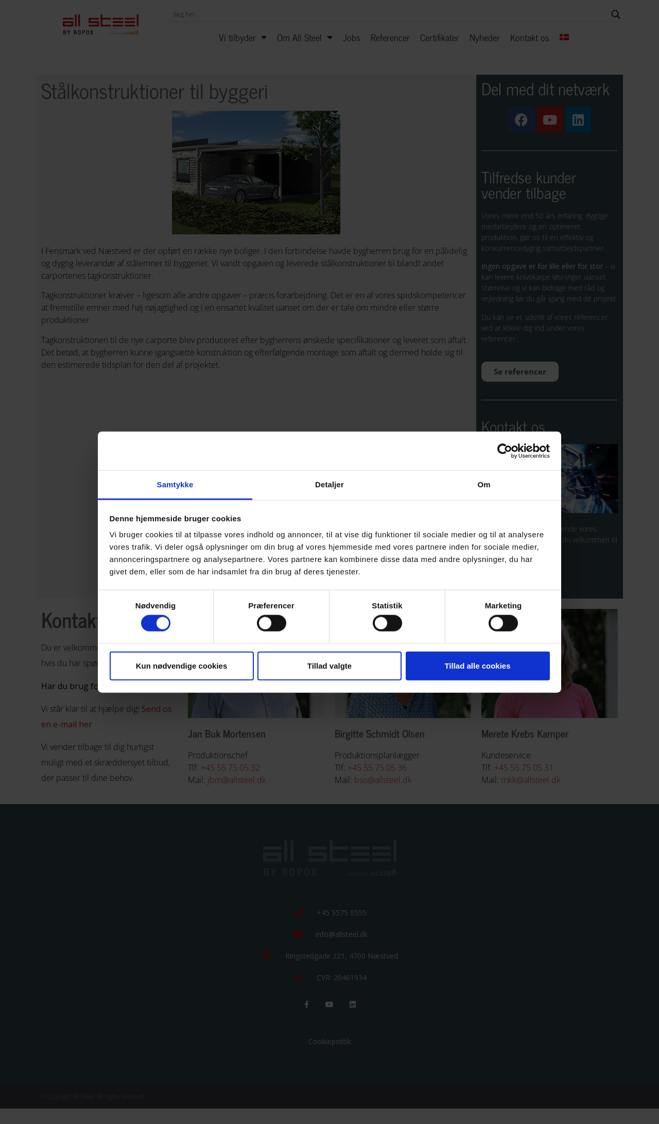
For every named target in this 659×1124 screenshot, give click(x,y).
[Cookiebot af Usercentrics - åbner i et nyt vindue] (505, 450)
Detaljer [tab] (329, 484)
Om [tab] (483, 484)
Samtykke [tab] (175, 484)
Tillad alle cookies (477, 665)
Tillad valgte (329, 665)
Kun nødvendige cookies (182, 665)
